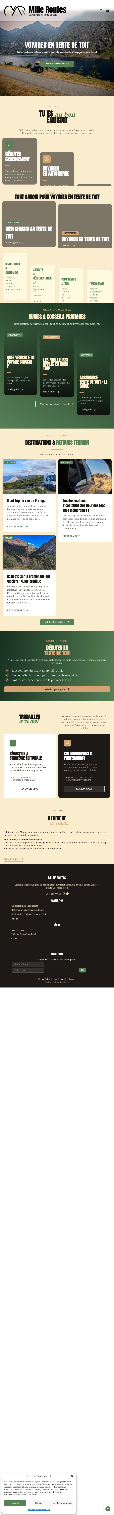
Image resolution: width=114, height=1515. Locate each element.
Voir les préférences (62, 1503)
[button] (72, 1476)
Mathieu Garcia (62, 982)
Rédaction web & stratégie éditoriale (27, 910)
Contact (14, 938)
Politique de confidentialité (39, 1510)
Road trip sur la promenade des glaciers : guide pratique (28, 579)
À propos (15, 918)
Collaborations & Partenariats (24, 906)
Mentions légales (19, 930)
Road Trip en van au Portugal (26, 500)
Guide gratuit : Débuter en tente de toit (28, 914)
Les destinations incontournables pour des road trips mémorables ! (84, 505)
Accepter (15, 1503)
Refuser (39, 1503)
